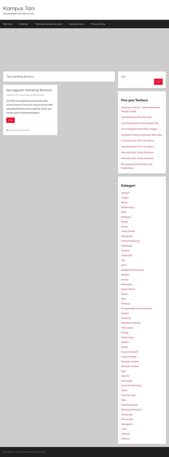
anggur (125, 197)
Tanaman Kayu (128, 395)
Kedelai (125, 274)
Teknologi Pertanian (131, 409)
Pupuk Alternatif (129, 352)
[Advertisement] (84, 49)
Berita (124, 202)
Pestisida (126, 318)
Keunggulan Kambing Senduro (29, 90)
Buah (123, 212)
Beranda (7, 24)
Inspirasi (125, 250)
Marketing (126, 284)
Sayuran (125, 376)
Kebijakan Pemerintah (132, 270)
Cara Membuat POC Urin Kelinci (137, 140)
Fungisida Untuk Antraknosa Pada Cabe (141, 135)
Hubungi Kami (76, 24)
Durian (124, 226)
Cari (123, 76)
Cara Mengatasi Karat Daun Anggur (139, 129)
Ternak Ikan (127, 414)
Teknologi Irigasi (129, 404)
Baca (10, 120)
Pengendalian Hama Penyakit (136, 308)
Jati (123, 260)
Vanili (124, 429)
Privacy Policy (98, 24)
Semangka (126, 380)
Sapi (123, 371)
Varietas (125, 433)
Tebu (123, 400)
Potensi (125, 342)
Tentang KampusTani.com (48, 24)
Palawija (125, 303)
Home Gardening (130, 241)
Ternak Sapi (127, 419)
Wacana (125, 438)
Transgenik (126, 424)
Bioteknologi (127, 207)
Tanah (124, 390)
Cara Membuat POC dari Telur (136, 117)
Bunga (124, 221)
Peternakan (24, 130)
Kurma (124, 279)
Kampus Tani (19, 8)
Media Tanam (128, 289)
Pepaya (125, 313)
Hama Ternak (128, 231)
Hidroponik (127, 236)
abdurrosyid (38, 95)
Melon (124, 294)
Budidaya (14, 130)
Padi (123, 298)
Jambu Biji (126, 255)
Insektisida (126, 245)
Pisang (124, 332)
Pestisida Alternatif (131, 323)
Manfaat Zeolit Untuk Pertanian (137, 152)
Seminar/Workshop (131, 385)
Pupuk (124, 347)
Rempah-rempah (130, 361)
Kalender (24, 24)
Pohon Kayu (127, 337)
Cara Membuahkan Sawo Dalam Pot (139, 123)
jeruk (123, 265)
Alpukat (125, 192)
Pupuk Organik (129, 356)
